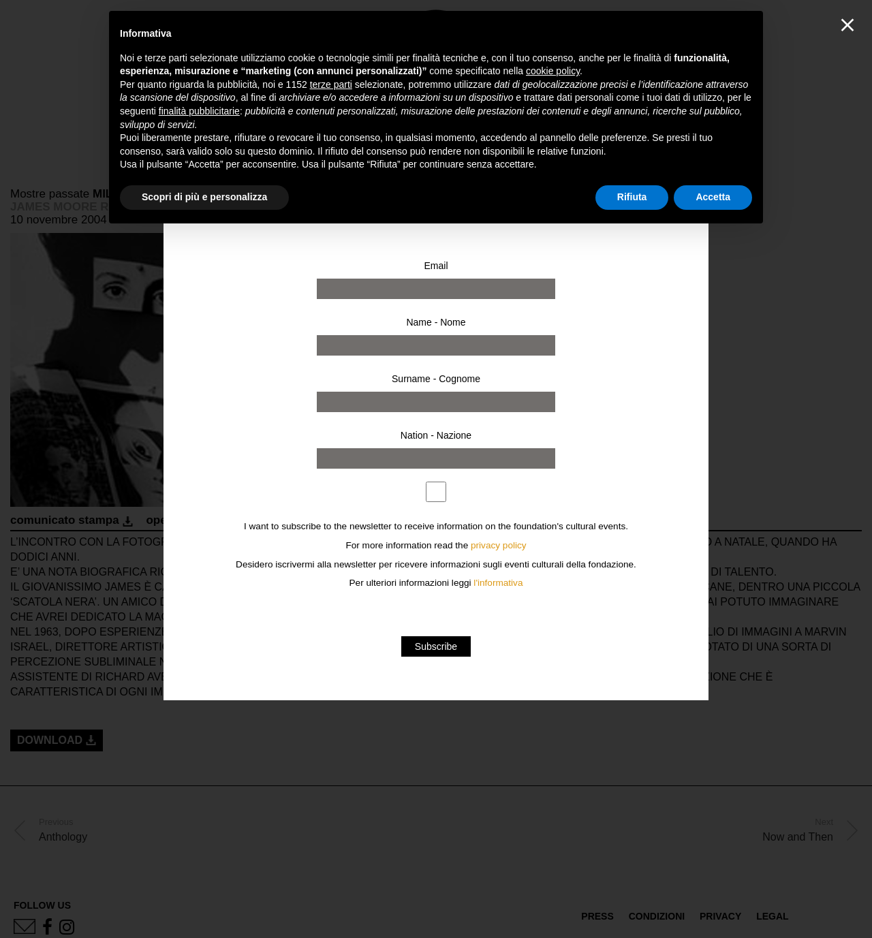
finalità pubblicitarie (199, 111)
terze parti (331, 84)
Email (436, 265)
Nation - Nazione (436, 435)
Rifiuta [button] (632, 196)
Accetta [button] (713, 196)
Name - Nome (435, 322)
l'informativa (498, 583)
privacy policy (499, 545)
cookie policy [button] (553, 70)
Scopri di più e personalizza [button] (204, 196)
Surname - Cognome (436, 378)
